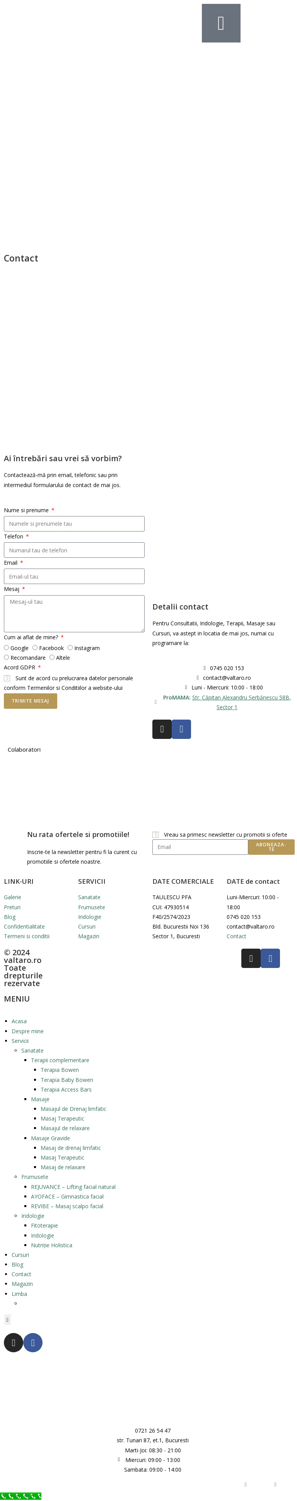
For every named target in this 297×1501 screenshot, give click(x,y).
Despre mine (28, 1031)
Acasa (19, 1021)
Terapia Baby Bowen (67, 1079)
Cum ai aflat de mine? (32, 637)
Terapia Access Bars (66, 1089)
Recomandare (28, 657)
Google (19, 648)
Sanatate (32, 1050)
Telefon (14, 536)
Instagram (87, 648)
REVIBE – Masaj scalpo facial (67, 1206)
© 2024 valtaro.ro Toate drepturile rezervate (23, 967)
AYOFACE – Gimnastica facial (67, 1196)
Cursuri (20, 1254)
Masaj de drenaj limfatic (71, 1147)
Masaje (40, 1099)
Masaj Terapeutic (62, 1118)
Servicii (20, 1040)
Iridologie (32, 1215)
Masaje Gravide (50, 1138)
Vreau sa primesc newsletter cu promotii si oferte (225, 834)
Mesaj (12, 589)
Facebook (51, 648)
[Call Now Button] (20, 1496)
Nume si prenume (27, 510)
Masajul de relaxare (65, 1128)
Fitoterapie (44, 1225)
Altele (63, 657)
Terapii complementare (60, 1060)
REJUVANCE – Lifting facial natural (73, 1186)
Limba (19, 1293)
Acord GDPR (20, 667)
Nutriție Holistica (51, 1245)
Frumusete (34, 1176)
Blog (17, 1264)
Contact (21, 1274)
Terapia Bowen (60, 1069)
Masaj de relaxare (63, 1167)
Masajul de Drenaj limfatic (73, 1108)
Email (11, 562)
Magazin (22, 1283)
